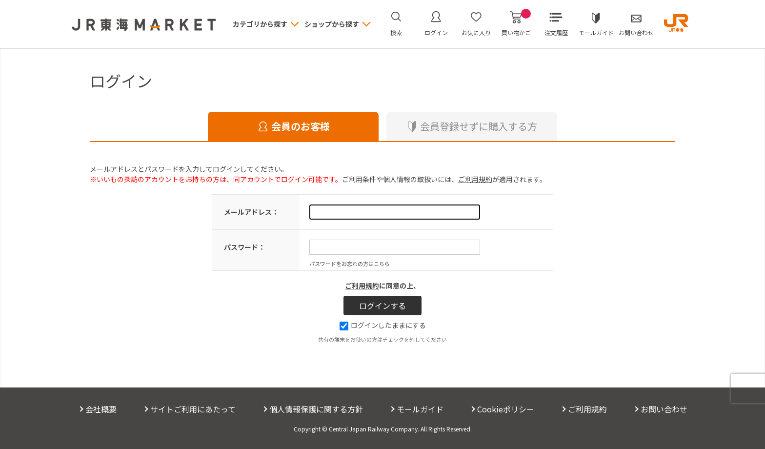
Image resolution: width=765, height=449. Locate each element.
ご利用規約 (475, 179)
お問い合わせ (636, 32)
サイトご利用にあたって (193, 409)
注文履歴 (556, 32)
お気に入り (476, 32)
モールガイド (596, 32)
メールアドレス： (251, 212)
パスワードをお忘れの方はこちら (349, 263)
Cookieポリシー (505, 409)
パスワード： (244, 247)
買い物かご (516, 24)
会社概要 (101, 409)
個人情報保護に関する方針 (316, 409)
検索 (396, 32)
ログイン (436, 32)
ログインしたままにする (383, 325)
